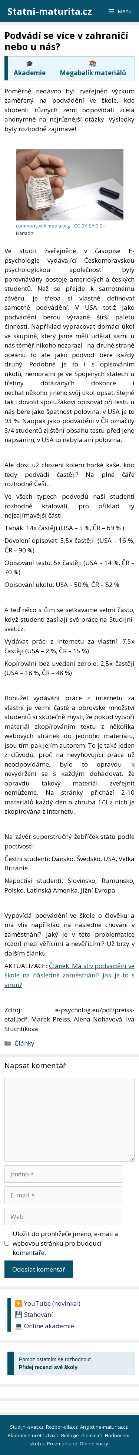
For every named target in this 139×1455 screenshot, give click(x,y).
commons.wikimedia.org (43, 225)
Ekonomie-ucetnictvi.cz (34, 1435)
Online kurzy (94, 1443)
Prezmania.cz (63, 1443)
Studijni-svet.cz (27, 1427)
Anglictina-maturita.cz (104, 1427)
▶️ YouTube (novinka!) (47, 1303)
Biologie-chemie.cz (82, 1435)
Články (24, 1043)
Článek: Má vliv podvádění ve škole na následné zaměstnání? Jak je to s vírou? (69, 975)
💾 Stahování (34, 1314)
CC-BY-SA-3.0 (88, 225)
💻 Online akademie (44, 1326)
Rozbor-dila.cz (62, 1427)
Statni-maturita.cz (49, 11)
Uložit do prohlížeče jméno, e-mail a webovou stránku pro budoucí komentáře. (65, 1243)
